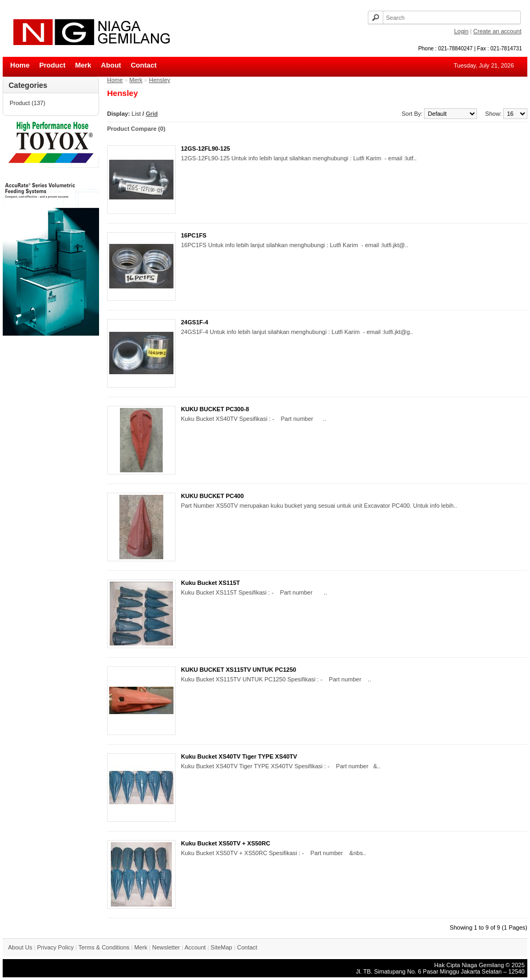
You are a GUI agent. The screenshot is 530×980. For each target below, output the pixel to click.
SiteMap (221, 947)
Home (19, 65)
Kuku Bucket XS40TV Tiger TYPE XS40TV (239, 756)
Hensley (159, 80)
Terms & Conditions (103, 947)
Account (195, 947)
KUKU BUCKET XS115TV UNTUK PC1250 (238, 669)
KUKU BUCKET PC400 (212, 496)
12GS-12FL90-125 (205, 148)
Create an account (497, 31)
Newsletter (166, 947)
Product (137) (28, 103)
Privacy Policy (55, 947)
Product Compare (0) (136, 128)
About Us (20, 947)
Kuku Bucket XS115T (210, 583)
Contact (143, 65)
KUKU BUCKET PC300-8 (215, 409)
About (111, 65)
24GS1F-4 (194, 322)
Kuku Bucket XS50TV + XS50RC (225, 843)
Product (52, 65)
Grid (152, 113)
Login (461, 31)
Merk (83, 65)
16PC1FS (194, 235)
